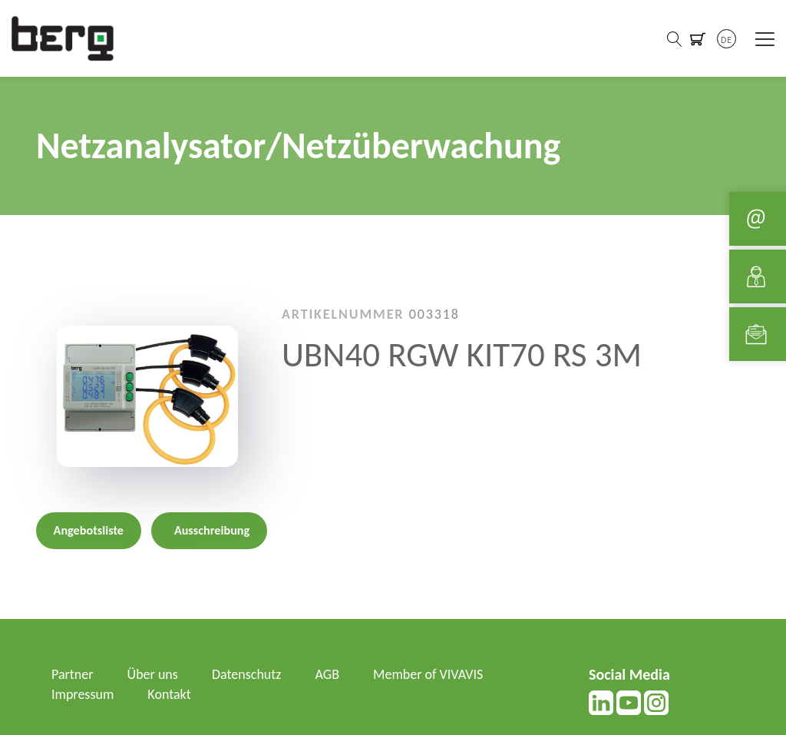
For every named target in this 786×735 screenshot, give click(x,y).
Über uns (152, 674)
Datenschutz (246, 674)
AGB (327, 674)
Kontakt (168, 694)
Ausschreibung (211, 530)
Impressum (82, 694)
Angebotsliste (89, 530)
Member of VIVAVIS (428, 674)
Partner (72, 674)
